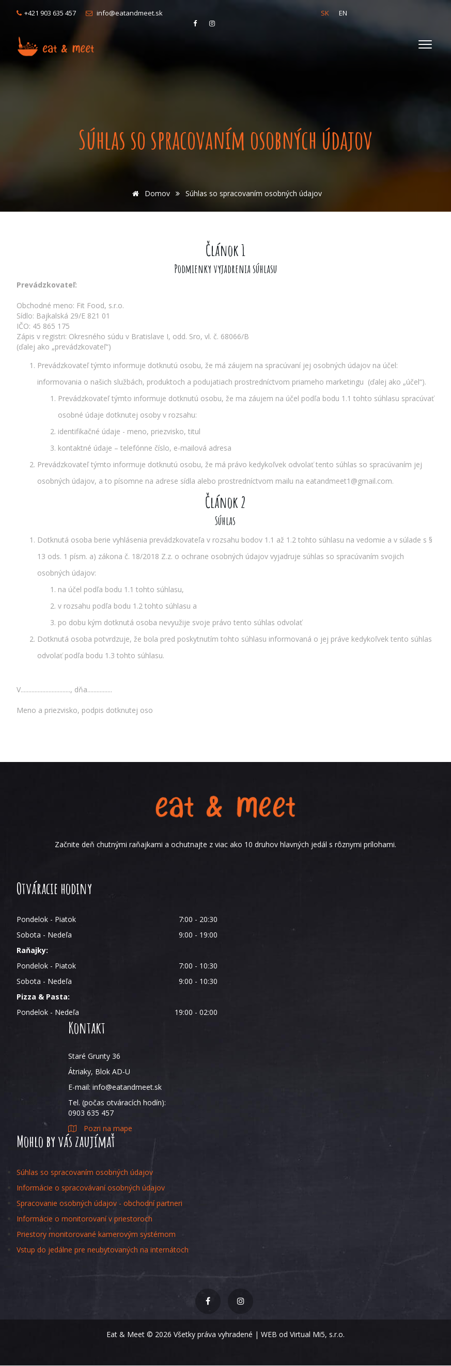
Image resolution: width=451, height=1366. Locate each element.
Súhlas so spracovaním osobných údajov (85, 1172)
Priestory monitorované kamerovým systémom (96, 1234)
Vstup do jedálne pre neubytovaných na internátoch (103, 1249)
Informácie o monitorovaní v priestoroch (84, 1219)
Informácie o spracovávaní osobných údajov (91, 1188)
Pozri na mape (100, 1128)
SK (325, 13)
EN (343, 13)
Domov (149, 193)
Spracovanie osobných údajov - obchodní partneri (99, 1203)
